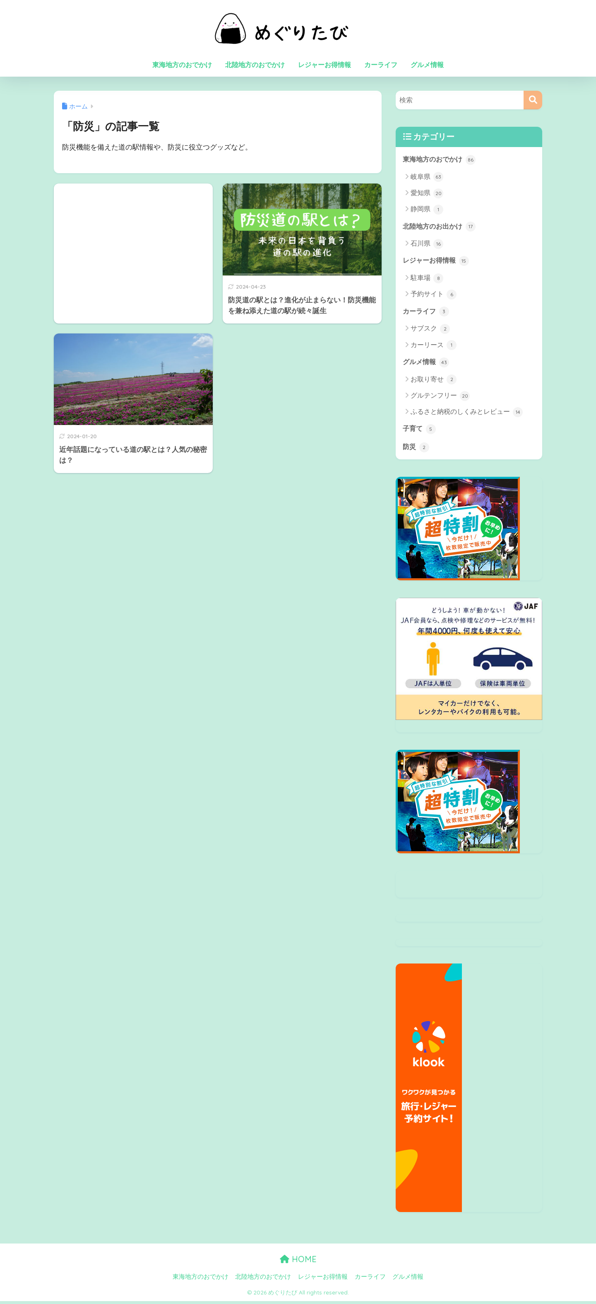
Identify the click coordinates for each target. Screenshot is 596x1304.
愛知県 (427, 194)
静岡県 (427, 210)
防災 (416, 450)
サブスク (430, 331)
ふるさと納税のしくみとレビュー (467, 414)
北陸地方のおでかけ (255, 64)
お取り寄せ (434, 381)
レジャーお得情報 (324, 64)
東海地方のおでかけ (182, 64)
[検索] (533, 100)
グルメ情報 (427, 64)
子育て (420, 431)
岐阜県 (427, 177)
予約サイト (434, 296)
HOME (298, 1262)
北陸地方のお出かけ (441, 227)
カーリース (434, 347)
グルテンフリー (440, 398)
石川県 (427, 245)
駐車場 (427, 280)
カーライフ (380, 64)
